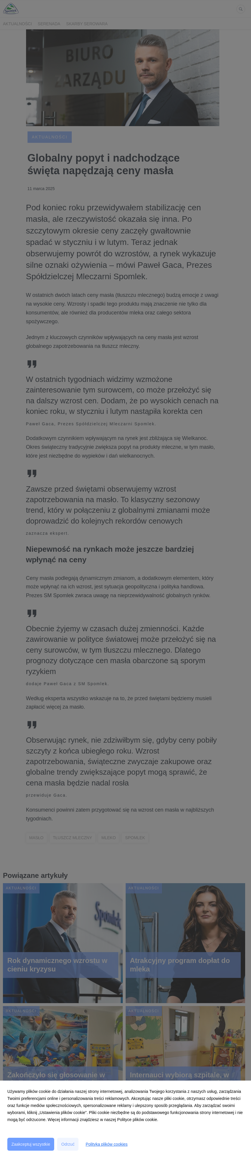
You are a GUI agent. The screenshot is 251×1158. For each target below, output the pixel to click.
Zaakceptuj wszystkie (30, 1144)
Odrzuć (67, 1144)
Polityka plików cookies (106, 1144)
